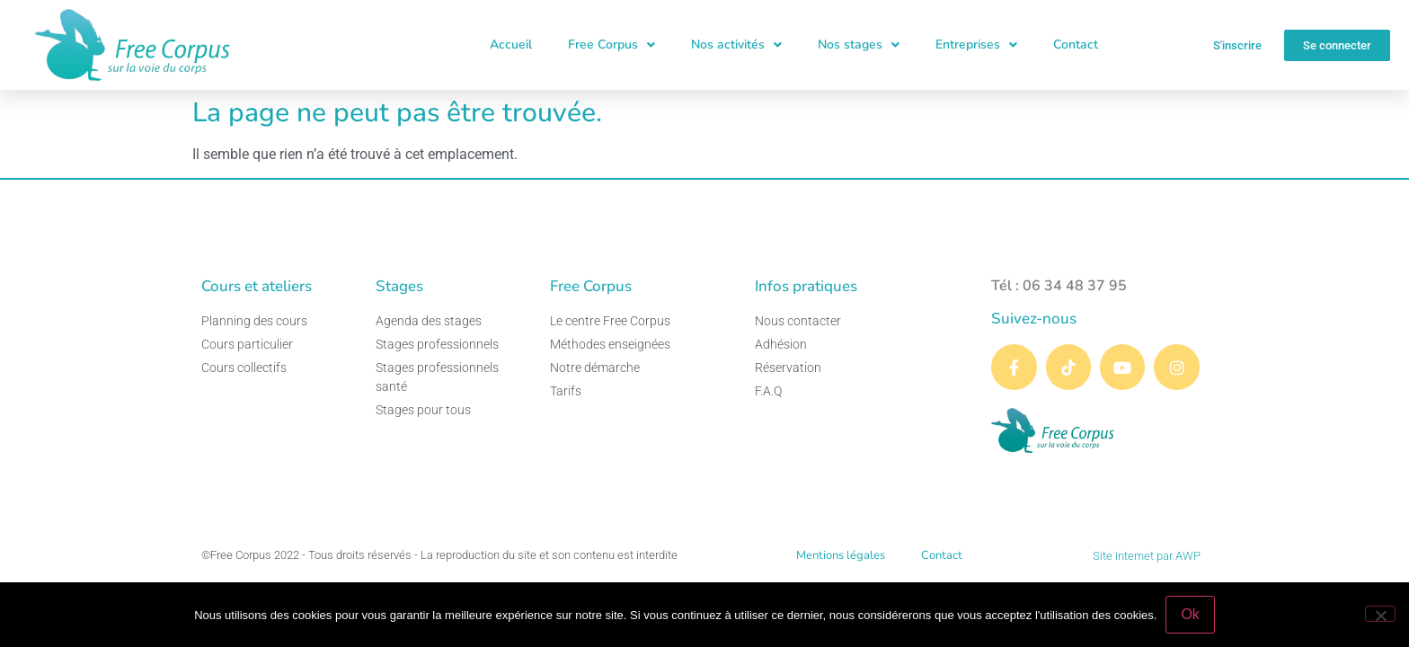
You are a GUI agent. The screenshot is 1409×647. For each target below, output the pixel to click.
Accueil (511, 44)
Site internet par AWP (1147, 556)
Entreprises (976, 45)
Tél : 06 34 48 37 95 (1059, 286)
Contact (1075, 44)
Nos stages (858, 45)
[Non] (1380, 614)
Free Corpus (611, 45)
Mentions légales (840, 555)
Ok (1190, 614)
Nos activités (736, 45)
